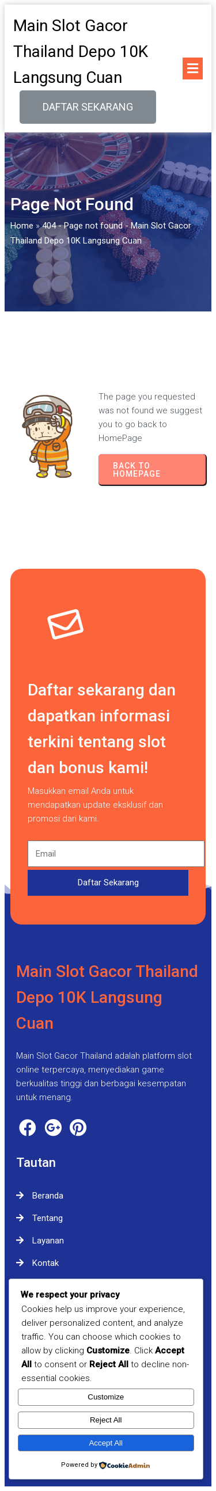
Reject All (106, 1420)
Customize (106, 1397)
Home (21, 225)
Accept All (106, 1443)
